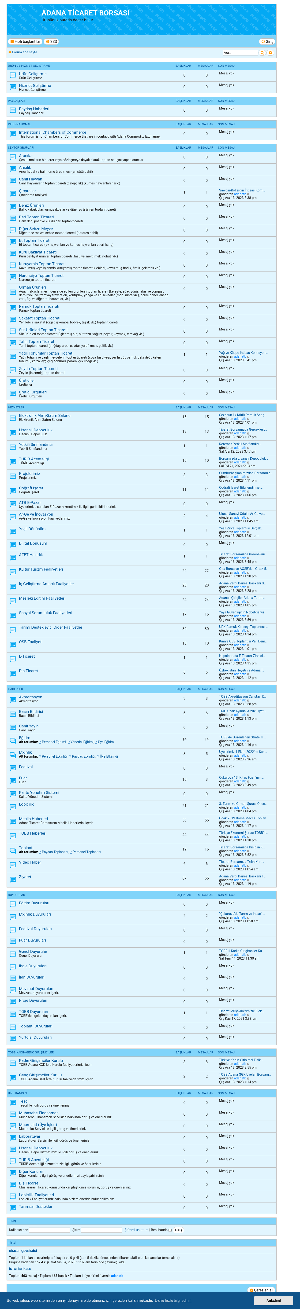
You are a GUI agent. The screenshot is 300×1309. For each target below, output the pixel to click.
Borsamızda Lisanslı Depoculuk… (243, 458)
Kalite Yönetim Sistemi (39, 792)
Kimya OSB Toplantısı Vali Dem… (243, 641)
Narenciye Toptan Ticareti (41, 275)
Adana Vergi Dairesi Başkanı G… (242, 583)
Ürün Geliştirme (33, 73)
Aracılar (26, 155)
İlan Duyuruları (32, 977)
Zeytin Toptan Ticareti (38, 368)
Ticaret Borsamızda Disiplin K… (242, 847)
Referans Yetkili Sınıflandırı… (240, 444)
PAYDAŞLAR (16, 101)
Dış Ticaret (28, 670)
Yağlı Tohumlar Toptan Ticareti (46, 353)
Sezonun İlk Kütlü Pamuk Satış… (242, 415)
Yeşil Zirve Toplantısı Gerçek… (241, 528)
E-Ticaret (27, 656)
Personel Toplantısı (85, 852)
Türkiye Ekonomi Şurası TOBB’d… (243, 833)
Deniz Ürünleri (31, 205)
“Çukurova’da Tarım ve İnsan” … (242, 914)
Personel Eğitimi (52, 742)
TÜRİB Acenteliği (34, 459)
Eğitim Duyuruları (34, 903)
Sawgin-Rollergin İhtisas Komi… (242, 190)
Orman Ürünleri (32, 287)
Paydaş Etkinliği (82, 756)
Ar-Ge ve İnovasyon (36, 514)
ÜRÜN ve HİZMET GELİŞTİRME (29, 65)
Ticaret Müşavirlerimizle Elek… (241, 1011)
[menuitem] (51, 41)
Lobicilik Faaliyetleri (36, 1194)
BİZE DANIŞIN (17, 1093)
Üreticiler (27, 380)
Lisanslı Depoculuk (35, 430)
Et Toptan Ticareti (34, 240)
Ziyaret (25, 876)
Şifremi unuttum (136, 1230)
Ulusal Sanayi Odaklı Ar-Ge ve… (242, 514)
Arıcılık (25, 167)
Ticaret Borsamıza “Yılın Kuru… (242, 862)
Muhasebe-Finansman (39, 1113)
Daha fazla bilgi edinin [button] (173, 1300)
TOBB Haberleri (32, 833)
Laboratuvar (29, 1136)
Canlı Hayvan (30, 179)
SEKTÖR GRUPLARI (21, 147)
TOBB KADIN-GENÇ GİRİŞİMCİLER (31, 1052)
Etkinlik (25, 752)
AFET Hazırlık (31, 554)
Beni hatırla (161, 1230)
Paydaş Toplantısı (53, 852)
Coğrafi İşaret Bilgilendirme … (240, 487)
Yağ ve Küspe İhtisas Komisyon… (243, 353)
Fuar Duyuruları (32, 940)
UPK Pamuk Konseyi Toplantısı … (243, 627)
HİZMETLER (16, 407)
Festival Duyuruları (35, 928)
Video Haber (30, 862)
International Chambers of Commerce (52, 132)
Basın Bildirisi (31, 711)
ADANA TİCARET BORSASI (85, 13)
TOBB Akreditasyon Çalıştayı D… (242, 696)
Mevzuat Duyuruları (36, 988)
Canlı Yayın (28, 726)
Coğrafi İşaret (31, 488)
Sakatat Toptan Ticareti (39, 318)
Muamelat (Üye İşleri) (38, 1124)
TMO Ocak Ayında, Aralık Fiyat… (242, 711)
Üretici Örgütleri (33, 392)
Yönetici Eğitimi (81, 742)
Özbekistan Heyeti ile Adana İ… (242, 670)
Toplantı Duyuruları (35, 1026)
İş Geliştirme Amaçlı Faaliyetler (46, 583)
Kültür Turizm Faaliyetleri (41, 569)
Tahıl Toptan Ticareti (37, 341)
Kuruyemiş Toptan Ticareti (42, 263)
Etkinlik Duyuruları (35, 914)
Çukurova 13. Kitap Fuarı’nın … (241, 777)
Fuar (23, 778)
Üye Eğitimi (105, 742)
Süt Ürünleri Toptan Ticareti (43, 329)
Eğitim (24, 737)
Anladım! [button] (273, 1300)
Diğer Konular (31, 1171)
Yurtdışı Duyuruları (35, 1037)
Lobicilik (26, 804)
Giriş (12, 1221)
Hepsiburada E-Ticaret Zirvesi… (242, 656)
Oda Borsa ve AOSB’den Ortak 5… (243, 569)
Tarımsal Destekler (35, 1206)
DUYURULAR (16, 895)
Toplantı (26, 847)
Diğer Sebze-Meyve (36, 228)
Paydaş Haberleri (34, 108)
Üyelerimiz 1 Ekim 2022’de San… (243, 752)
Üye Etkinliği (107, 756)
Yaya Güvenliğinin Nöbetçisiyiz (241, 612)
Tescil (24, 1101)
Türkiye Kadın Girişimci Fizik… (241, 1060)
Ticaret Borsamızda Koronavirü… (243, 554)
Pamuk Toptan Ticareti (39, 306)
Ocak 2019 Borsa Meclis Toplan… (243, 818)
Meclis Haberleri (33, 818)
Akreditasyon (30, 697)
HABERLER (15, 689)
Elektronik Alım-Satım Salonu (45, 415)
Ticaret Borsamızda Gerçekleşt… (243, 429)
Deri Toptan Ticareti (36, 217)
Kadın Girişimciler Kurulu (41, 1060)
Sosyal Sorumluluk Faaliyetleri (45, 612)
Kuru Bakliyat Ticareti (38, 252)
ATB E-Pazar (30, 502)
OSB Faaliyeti (30, 641)
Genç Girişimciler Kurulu (40, 1075)
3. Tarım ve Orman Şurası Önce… (243, 804)
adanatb (240, 194)
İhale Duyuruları (33, 966)
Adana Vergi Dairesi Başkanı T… (242, 876)
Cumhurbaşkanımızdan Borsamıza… (246, 473)
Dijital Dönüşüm (33, 543)
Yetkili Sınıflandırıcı (36, 444)
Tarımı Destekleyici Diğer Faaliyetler (50, 627)
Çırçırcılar (27, 190)
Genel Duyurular (33, 951)
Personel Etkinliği (53, 756)
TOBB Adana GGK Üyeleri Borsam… (245, 1074)
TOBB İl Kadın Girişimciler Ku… (241, 951)
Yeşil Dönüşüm (32, 528)
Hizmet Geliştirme (35, 85)
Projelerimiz (29, 473)
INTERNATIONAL (19, 124)
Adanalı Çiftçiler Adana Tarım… (242, 598)
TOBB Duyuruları (33, 1011)
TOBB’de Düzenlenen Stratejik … (242, 737)
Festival (26, 766)
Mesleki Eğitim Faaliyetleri (42, 598)
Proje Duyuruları (33, 1000)
